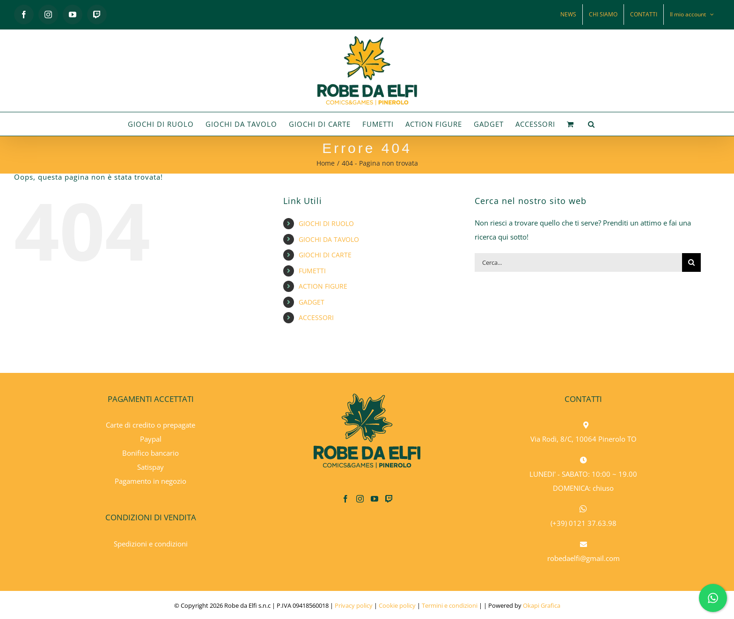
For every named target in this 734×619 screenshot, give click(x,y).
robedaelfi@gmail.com (583, 558)
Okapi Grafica (541, 605)
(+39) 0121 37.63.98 (583, 523)
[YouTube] (374, 498)
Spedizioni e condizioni (151, 543)
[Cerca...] (578, 262)
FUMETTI (312, 270)
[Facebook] (345, 498)
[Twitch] (389, 498)
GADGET (311, 302)
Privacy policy (354, 605)
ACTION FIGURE (323, 286)
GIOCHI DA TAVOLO (329, 239)
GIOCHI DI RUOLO (326, 223)
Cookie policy (397, 605)
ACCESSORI (316, 317)
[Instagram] (360, 498)
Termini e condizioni (449, 605)
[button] (591, 124)
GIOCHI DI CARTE (325, 254)
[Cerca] (691, 262)
